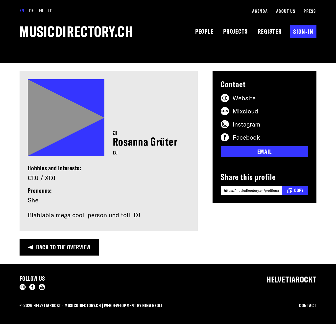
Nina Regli (152, 305)
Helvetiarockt (291, 279)
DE (31, 11)
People (204, 31)
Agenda (260, 11)
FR (41, 11)
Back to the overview (63, 247)
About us (285, 11)
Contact (307, 305)
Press (310, 11)
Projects (235, 31)
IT (50, 11)
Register (270, 31)
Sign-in (303, 31)
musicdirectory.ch (76, 31)
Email (264, 151)
